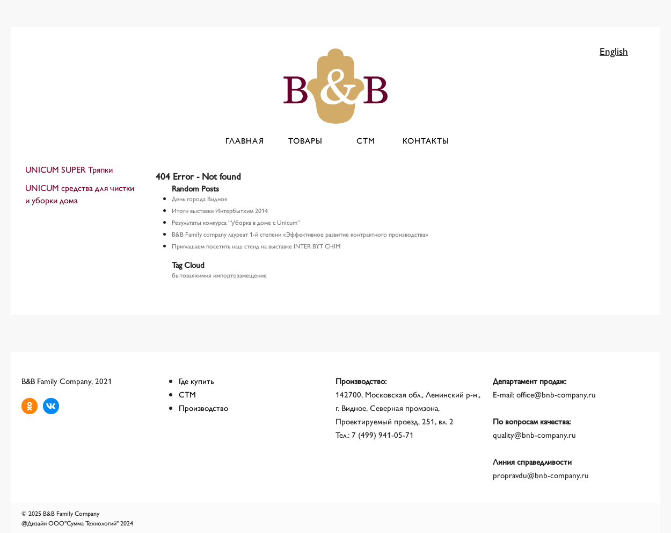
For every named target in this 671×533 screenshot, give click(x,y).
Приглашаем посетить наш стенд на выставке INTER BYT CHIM (256, 246)
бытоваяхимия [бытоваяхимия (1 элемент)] (191, 275)
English (614, 50)
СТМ (365, 140)
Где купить (196, 380)
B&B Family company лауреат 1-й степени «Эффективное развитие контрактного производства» (300, 234)
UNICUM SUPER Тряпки (69, 169)
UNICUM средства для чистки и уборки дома (79, 193)
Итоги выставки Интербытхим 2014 (220, 210)
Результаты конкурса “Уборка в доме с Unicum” (236, 222)
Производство (203, 407)
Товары (305, 140)
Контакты (426, 140)
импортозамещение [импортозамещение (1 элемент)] (240, 275)
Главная (244, 140)
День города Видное (200, 198)
